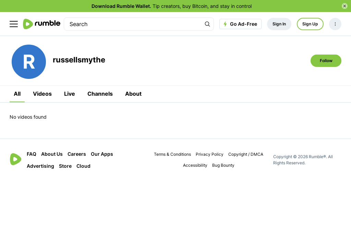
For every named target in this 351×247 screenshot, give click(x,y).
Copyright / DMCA (245, 154)
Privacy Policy (209, 154)
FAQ (31, 154)
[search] (132, 24)
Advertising (40, 166)
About (133, 93)
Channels (100, 93)
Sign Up (310, 23)
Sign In (279, 23)
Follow (326, 60)
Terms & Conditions (172, 154)
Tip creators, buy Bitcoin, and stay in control (172, 6)
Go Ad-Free (239, 24)
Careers (77, 154)
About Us (52, 154)
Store (65, 166)
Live (69, 93)
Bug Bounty (223, 165)
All (17, 93)
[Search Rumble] (207, 24)
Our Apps (102, 154)
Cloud (83, 166)
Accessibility (195, 165)
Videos (42, 93)
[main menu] (14, 24)
